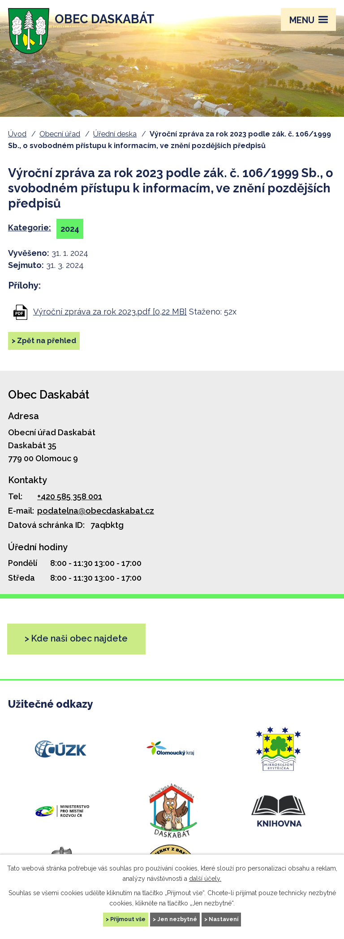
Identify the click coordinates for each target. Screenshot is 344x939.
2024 (69, 229)
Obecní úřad (59, 134)
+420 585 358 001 (69, 496)
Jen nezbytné (177, 919)
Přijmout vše (128, 919)
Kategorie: (29, 227)
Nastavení (223, 919)
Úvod (17, 134)
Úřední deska (115, 134)
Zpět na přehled (46, 340)
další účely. (205, 878)
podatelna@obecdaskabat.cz (95, 510)
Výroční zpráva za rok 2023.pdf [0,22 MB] (110, 311)
